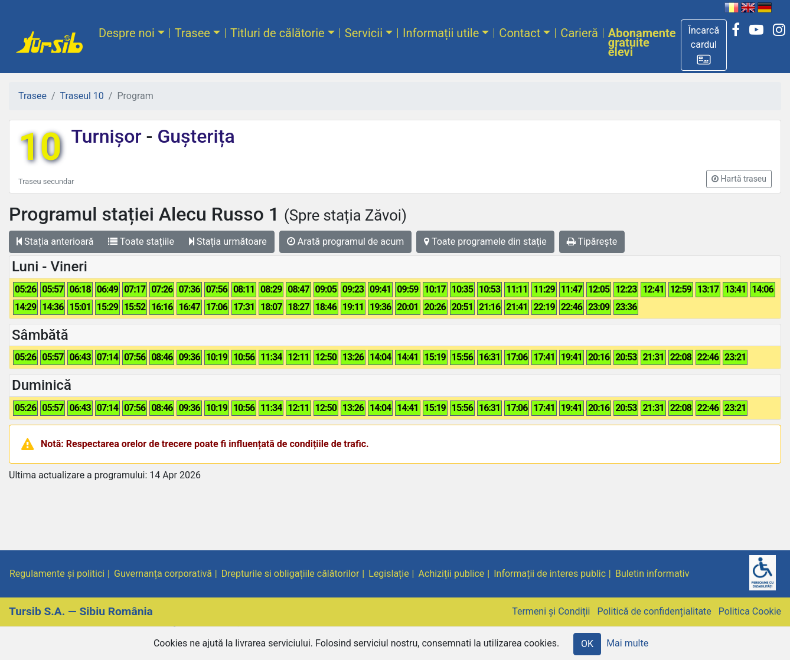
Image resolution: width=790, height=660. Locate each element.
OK (587, 643)
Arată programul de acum (345, 241)
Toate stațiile (141, 241)
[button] (704, 45)
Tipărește (592, 241)
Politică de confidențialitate (654, 611)
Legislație (388, 573)
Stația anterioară (55, 241)
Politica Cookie (750, 611)
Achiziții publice (452, 573)
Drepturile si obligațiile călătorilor (290, 573)
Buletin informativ (652, 573)
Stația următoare (228, 241)
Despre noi (127, 33)
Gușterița (193, 136)
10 (39, 147)
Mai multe (627, 643)
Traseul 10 (82, 95)
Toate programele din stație (485, 241)
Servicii (364, 33)
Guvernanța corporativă (163, 573)
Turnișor (108, 136)
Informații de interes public (550, 573)
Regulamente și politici (57, 573)
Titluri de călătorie (277, 33)
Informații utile (441, 33)
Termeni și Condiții (551, 611)
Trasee (192, 33)
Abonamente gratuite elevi (642, 42)
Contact (519, 33)
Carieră (579, 33)
